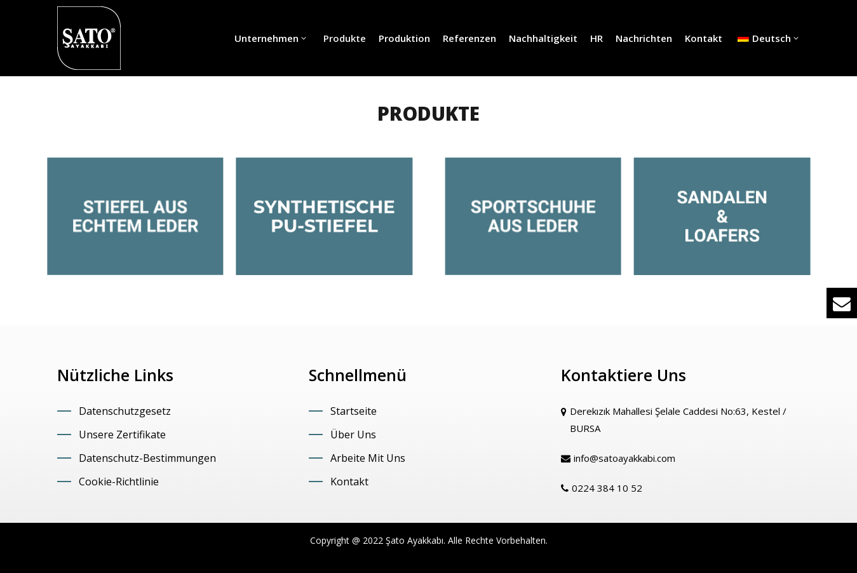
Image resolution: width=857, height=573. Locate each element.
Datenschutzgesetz (125, 411)
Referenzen (469, 38)
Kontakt (703, 38)
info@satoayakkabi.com (624, 458)
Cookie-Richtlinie (119, 482)
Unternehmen (271, 38)
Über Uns (353, 435)
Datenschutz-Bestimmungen (147, 458)
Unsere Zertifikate (122, 435)
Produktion (404, 38)
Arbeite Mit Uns (367, 458)
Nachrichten (644, 38)
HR (596, 38)
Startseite (353, 411)
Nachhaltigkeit (543, 38)
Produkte (343, 38)
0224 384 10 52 (607, 488)
